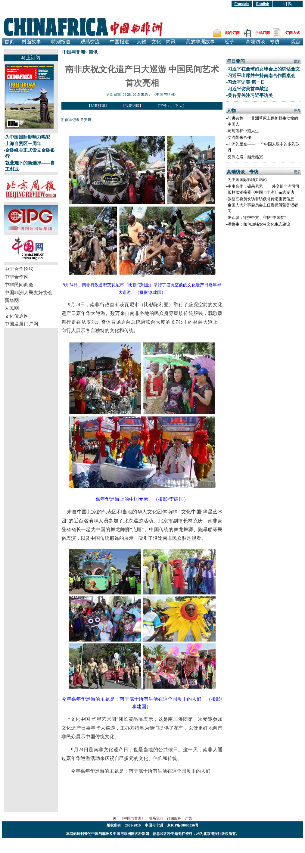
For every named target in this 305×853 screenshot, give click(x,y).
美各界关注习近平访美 (250, 95)
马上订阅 (30, 57)
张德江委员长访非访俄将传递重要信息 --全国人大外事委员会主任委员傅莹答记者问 (263, 205)
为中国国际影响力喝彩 (27, 137)
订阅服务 (174, 818)
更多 (297, 61)
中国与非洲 (73, 52)
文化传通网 (17, 316)
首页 (9, 41)
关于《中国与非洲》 (129, 818)
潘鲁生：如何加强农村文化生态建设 (259, 224)
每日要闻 (236, 61)
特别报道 (60, 41)
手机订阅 (262, 33)
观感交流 (90, 41)
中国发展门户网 (21, 323)
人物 (141, 41)
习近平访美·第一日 (246, 82)
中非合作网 (17, 276)
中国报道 (119, 41)
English (262, 4)
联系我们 (156, 818)
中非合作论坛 (19, 269)
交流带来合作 (239, 137)
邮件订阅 (232, 33)
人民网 (12, 308)
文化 (156, 41)
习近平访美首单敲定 (248, 88)
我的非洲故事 (200, 41)
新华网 (12, 300)
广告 (188, 818)
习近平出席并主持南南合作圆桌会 (261, 75)
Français (242, 4)
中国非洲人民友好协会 (29, 292)
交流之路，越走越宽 (245, 156)
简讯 (171, 41)
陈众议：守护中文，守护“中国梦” (257, 217)
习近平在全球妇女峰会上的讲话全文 (264, 69)
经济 (229, 41)
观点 (295, 41)
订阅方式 (292, 33)
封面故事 (31, 41)
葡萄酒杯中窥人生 (243, 131)
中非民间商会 (19, 284)
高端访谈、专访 (262, 41)
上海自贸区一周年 (23, 143)
